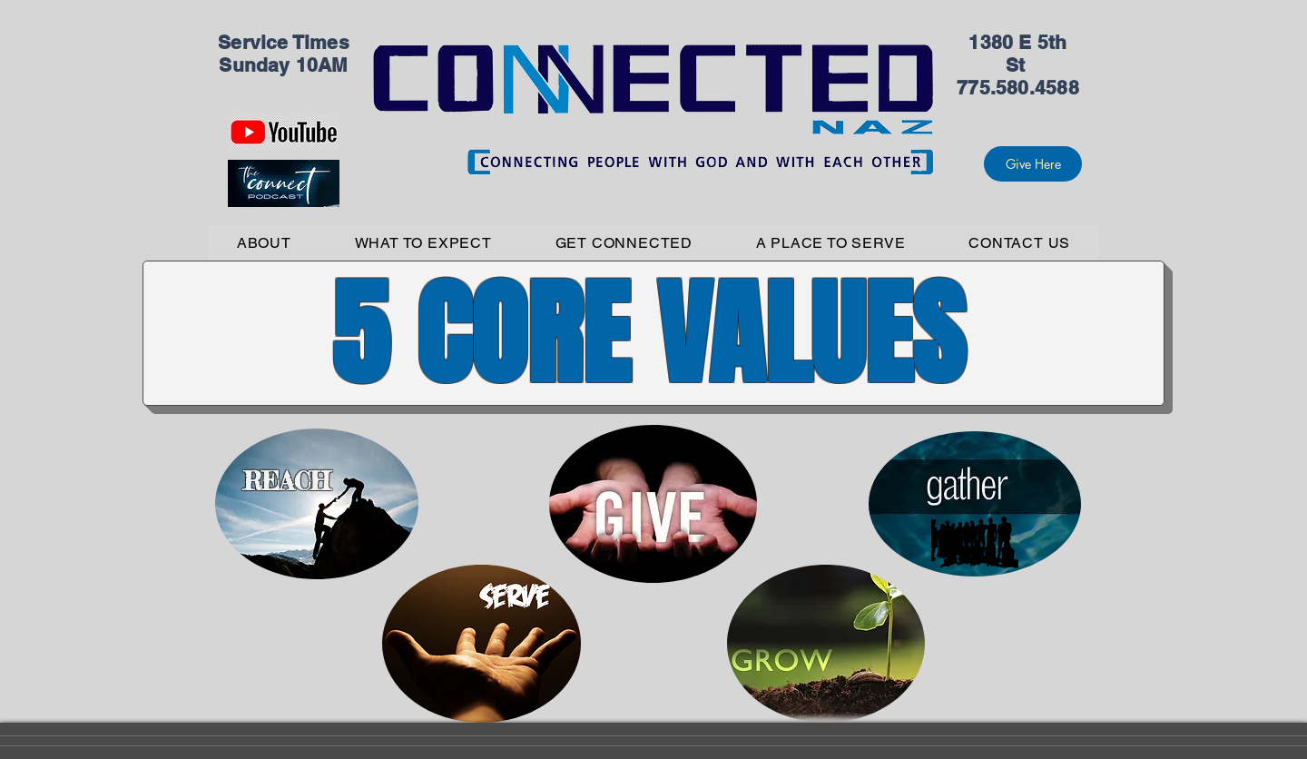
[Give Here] (1033, 164)
